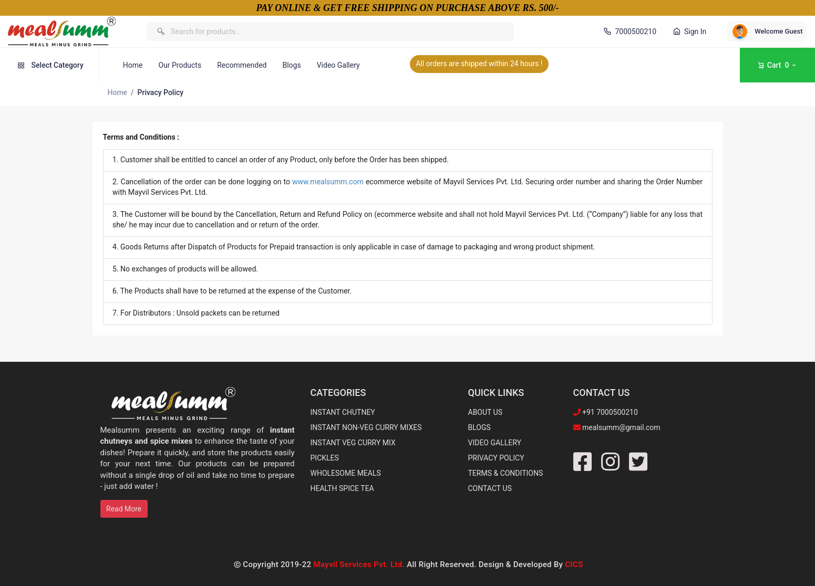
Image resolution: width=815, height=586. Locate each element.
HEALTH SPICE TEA (342, 488)
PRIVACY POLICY (496, 458)
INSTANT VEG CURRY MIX (353, 442)
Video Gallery (338, 65)
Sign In (689, 31)
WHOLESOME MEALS (346, 473)
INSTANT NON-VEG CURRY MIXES (366, 427)
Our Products (179, 65)
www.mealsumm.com (328, 181)
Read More (123, 509)
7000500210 (629, 31)
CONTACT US (490, 488)
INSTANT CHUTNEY (343, 412)
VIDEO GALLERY (494, 442)
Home (133, 65)
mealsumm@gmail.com (621, 427)
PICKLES (325, 458)
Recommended (241, 65)
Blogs (291, 65)
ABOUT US (485, 412)
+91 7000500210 (609, 412)
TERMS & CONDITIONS (505, 473)
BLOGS (479, 427)
